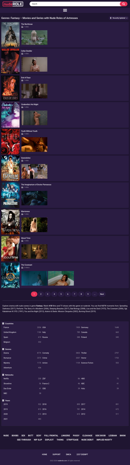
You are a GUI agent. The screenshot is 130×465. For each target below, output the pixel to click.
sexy (38, 435)
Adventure (22, 368)
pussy (76, 435)
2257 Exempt (82, 454)
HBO (100, 379)
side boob (100, 435)
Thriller (100, 353)
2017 (100, 404)
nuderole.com (62, 461)
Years (7, 400)
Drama (22, 353)
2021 (22, 419)
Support (56, 454)
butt (30, 435)
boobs (15, 435)
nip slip (38, 440)
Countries (9, 323)
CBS (61, 389)
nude (6, 435)
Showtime (22, 384)
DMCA (68, 454)
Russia (61, 337)
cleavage (87, 435)
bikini (123, 435)
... (94, 294)
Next (102, 294)
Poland (100, 337)
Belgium (22, 342)
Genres (8, 349)
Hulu (100, 389)
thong (60, 440)
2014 (100, 409)
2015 (22, 409)
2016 (61, 409)
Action (61, 363)
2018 (61, 404)
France (22, 327)
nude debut (88, 440)
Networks (9, 375)
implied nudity (104, 440)
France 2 (61, 384)
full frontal (51, 435)
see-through (24, 440)
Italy (61, 332)
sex (23, 435)
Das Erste (22, 389)
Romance (22, 358)
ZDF (61, 379)
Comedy (61, 353)
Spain (22, 337)
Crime (61, 358)
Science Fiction (100, 363)
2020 (22, 414)
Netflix (22, 379)
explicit (49, 440)
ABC (100, 384)
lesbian (113, 435)
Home (44, 454)
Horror (100, 358)
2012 (100, 414)
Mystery (22, 363)
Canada (100, 332)
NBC (22, 393)
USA (61, 327)
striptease (72, 440)
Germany (100, 327)
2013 (61, 414)
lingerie (65, 435)
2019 (22, 404)
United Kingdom (22, 332)
